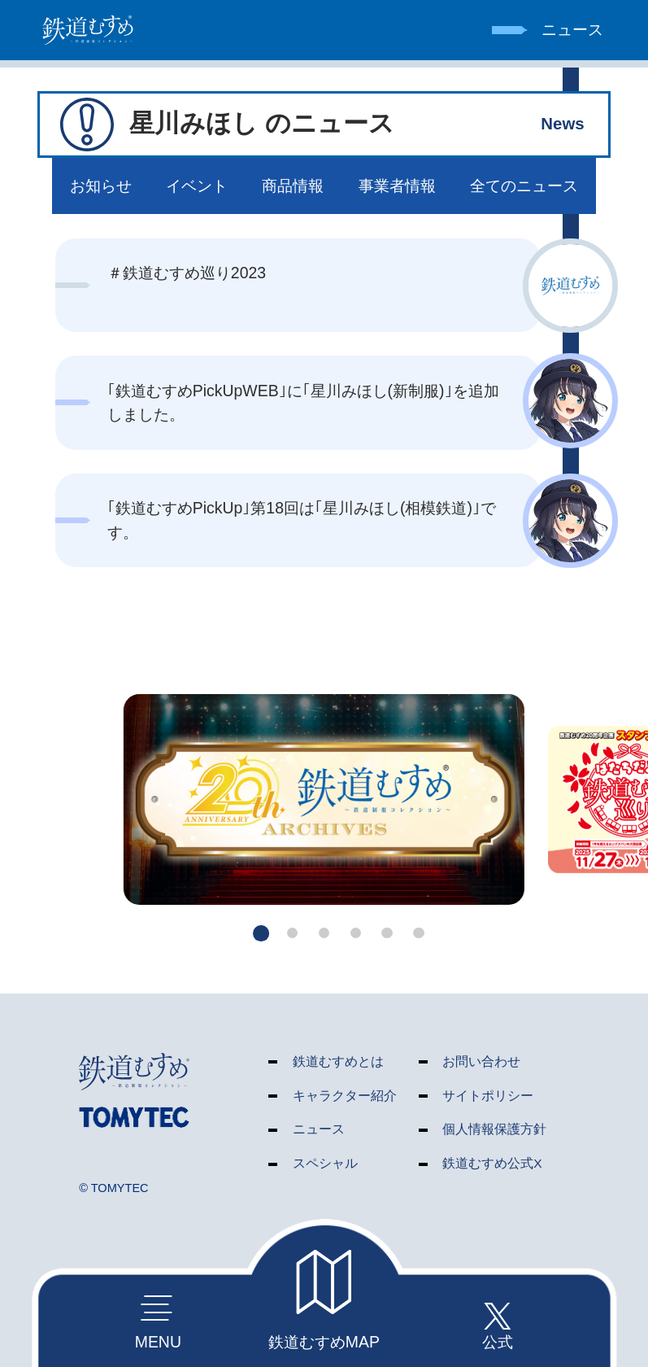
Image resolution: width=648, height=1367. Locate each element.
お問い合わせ (481, 1061)
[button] (260, 933)
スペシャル (325, 1163)
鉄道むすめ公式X (491, 1163)
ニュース (319, 1129)
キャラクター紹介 (345, 1096)
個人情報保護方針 (494, 1129)
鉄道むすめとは (338, 1061)
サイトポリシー (487, 1096)
